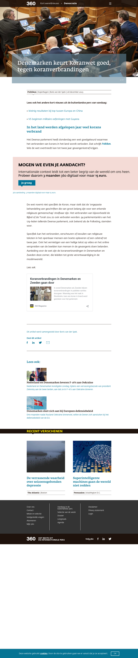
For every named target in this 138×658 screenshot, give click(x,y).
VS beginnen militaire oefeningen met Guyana (53, 119)
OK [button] (115, 654)
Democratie (70, 4)
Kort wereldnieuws (49, 4)
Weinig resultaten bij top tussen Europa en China (55, 111)
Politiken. (106, 144)
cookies (43, 654)
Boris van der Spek (58, 92)
